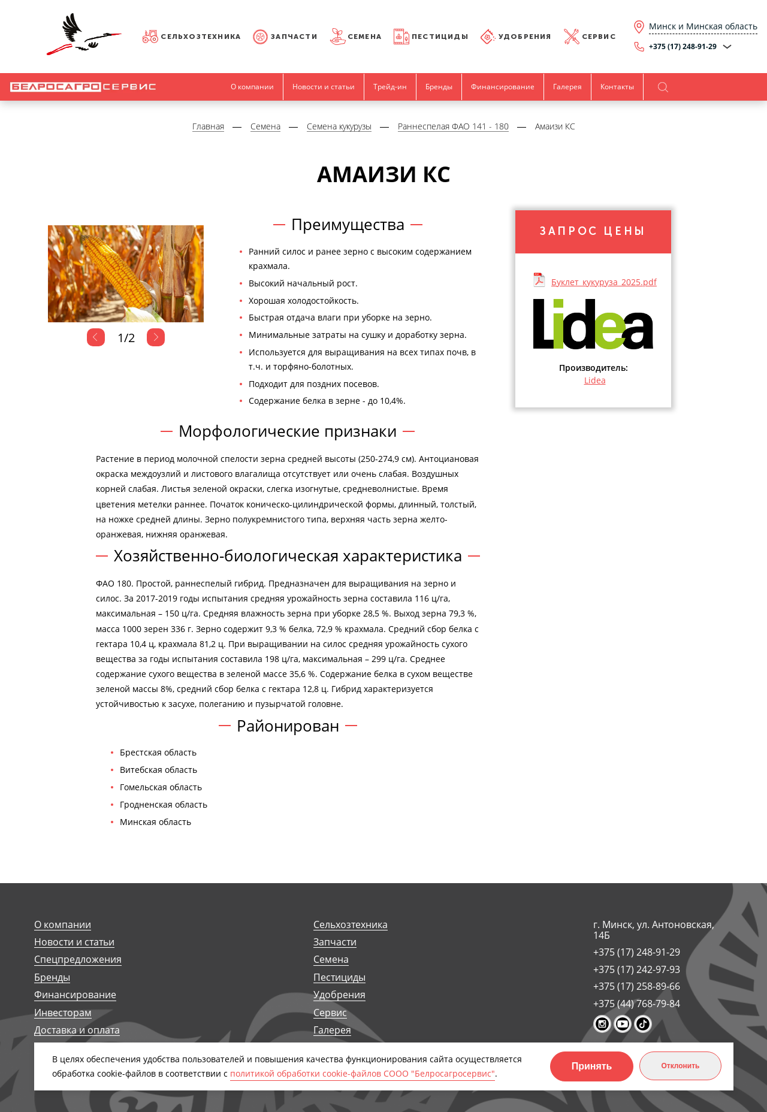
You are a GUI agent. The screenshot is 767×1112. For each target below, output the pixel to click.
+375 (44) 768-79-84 (636, 1003)
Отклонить (680, 1066)
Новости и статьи (323, 86)
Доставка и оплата (77, 1030)
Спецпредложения (78, 959)
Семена (365, 36)
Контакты (617, 86)
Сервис (599, 36)
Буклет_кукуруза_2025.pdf (604, 281)
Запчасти (294, 36)
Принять (592, 1066)
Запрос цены (593, 231)
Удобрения (525, 36)
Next (156, 337)
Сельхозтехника (201, 36)
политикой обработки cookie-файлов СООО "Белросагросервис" (362, 1073)
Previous (96, 337)
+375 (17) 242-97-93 (636, 969)
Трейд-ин (390, 86)
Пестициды (440, 36)
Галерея (567, 86)
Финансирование (503, 86)
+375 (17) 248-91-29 (636, 952)
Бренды (438, 86)
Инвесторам (63, 1013)
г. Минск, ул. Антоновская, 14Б (653, 930)
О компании (252, 86)
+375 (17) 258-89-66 (636, 986)
